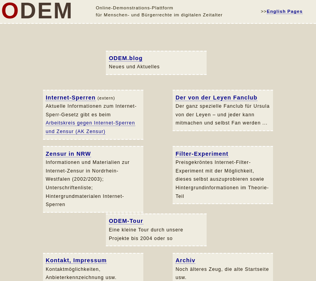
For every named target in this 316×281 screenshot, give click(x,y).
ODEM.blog (126, 58)
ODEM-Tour (126, 221)
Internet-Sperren (71, 97)
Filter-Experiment (201, 154)
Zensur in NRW (68, 154)
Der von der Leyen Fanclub (216, 97)
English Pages (285, 11)
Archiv (185, 260)
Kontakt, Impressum (76, 260)
